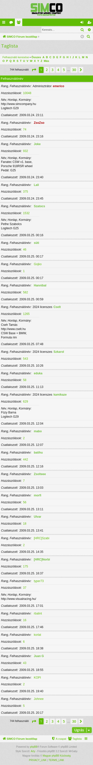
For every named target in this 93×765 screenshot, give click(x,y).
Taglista (19, 23)
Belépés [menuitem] (83, 23)
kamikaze (60, 394)
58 (24, 380)
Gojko (38, 264)
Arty (33, 751)
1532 (26, 213)
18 (24, 523)
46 (24, 249)
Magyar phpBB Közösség (57, 755)
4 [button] (58, 69)
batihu (38, 452)
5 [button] (64, 69)
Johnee (39, 699)
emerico (58, 86)
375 (25, 191)
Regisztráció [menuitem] (90, 23)
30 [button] (74, 69)
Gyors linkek (4, 23)
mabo (38, 431)
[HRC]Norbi (42, 559)
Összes (36, 57)
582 (25, 292)
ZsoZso (39, 123)
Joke (37, 144)
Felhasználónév (12, 78)
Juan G (39, 656)
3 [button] (52, 69)
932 (25, 151)
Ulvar (37, 516)
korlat (37, 635)
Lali (36, 185)
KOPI (37, 677)
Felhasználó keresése (15, 57)
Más (46, 60)
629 (25, 401)
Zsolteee (40, 474)
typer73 (39, 581)
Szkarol (58, 352)
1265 (26, 314)
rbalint (38, 613)
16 (24, 620)
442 (25, 459)
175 (25, 566)
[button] (34, 70)
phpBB (33, 746)
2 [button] (47, 69)
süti (36, 243)
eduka (38, 373)
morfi (37, 495)
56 (24, 502)
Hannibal (40, 285)
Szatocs (39, 206)
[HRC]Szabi (41, 538)
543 (25, 358)
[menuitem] (88, 36)
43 (24, 663)
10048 (27, 93)
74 (24, 129)
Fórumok (12, 23)
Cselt (57, 307)
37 (24, 587)
